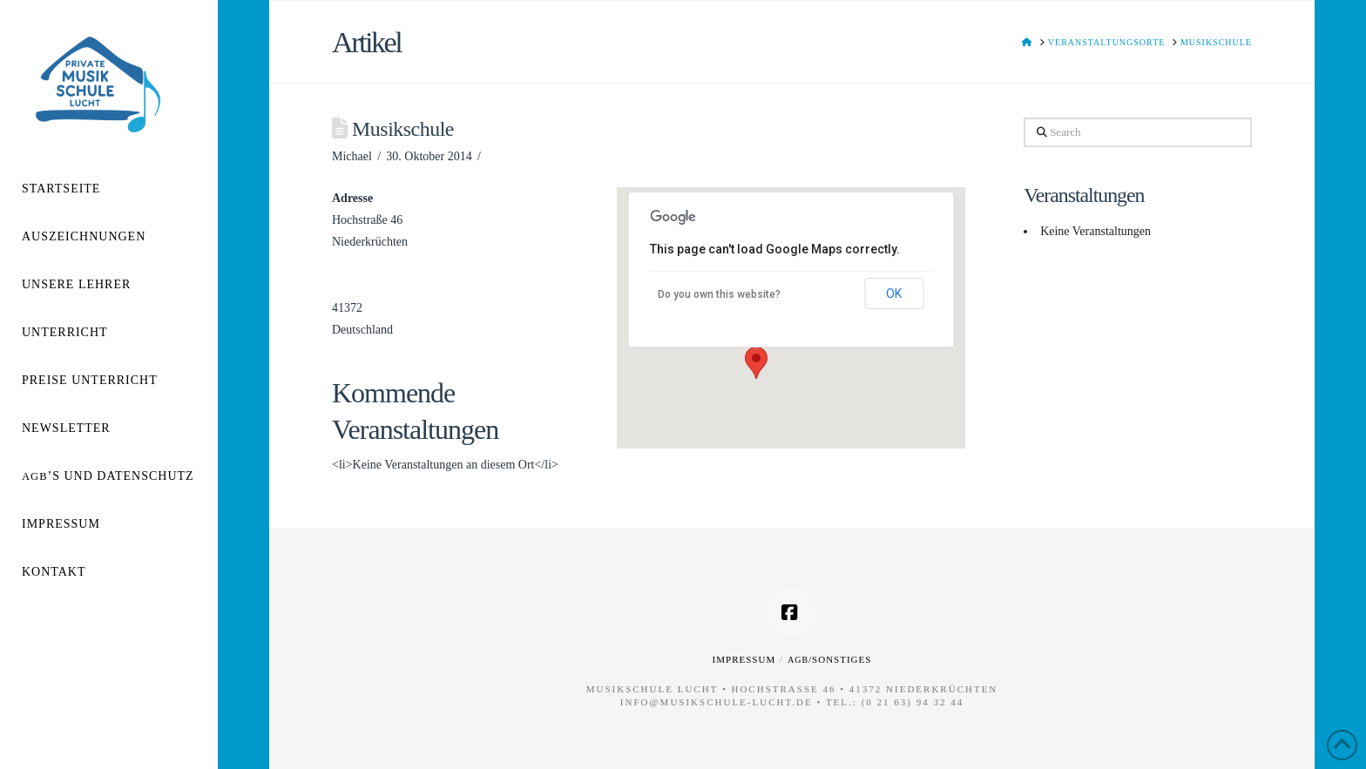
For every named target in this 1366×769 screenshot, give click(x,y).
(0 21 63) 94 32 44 (913, 702)
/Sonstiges (829, 659)
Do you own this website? (719, 294)
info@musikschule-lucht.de (716, 702)
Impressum (744, 659)
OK (894, 293)
